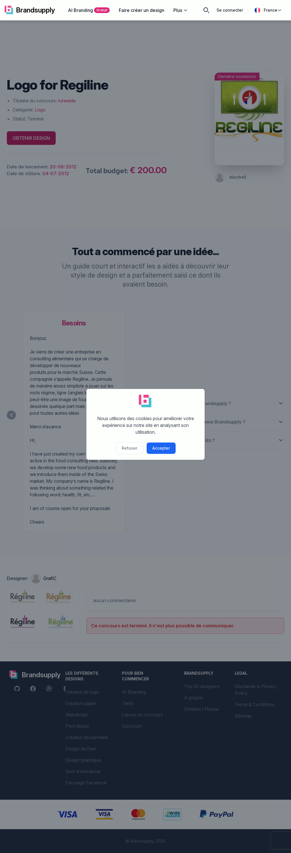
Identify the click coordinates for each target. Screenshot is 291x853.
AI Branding (89, 10)
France (268, 10)
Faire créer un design (141, 10)
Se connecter (230, 10)
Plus (180, 10)
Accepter (161, 448)
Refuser (129, 448)
